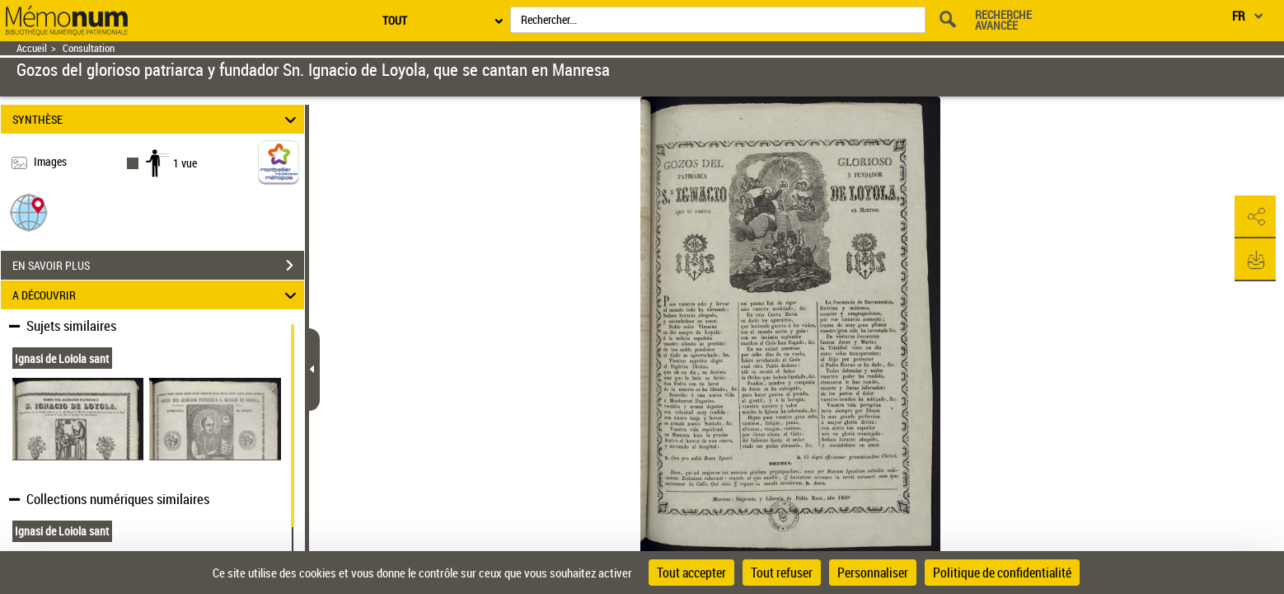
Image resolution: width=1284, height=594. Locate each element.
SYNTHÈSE (156, 119)
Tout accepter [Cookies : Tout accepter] (691, 572)
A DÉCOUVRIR (156, 294)
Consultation (89, 48)
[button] (28, 211)
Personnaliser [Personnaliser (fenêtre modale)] (872, 572)
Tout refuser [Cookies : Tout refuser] (782, 572)
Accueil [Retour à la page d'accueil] (31, 48)
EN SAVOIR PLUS (158, 265)
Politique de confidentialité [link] (1002, 572)
